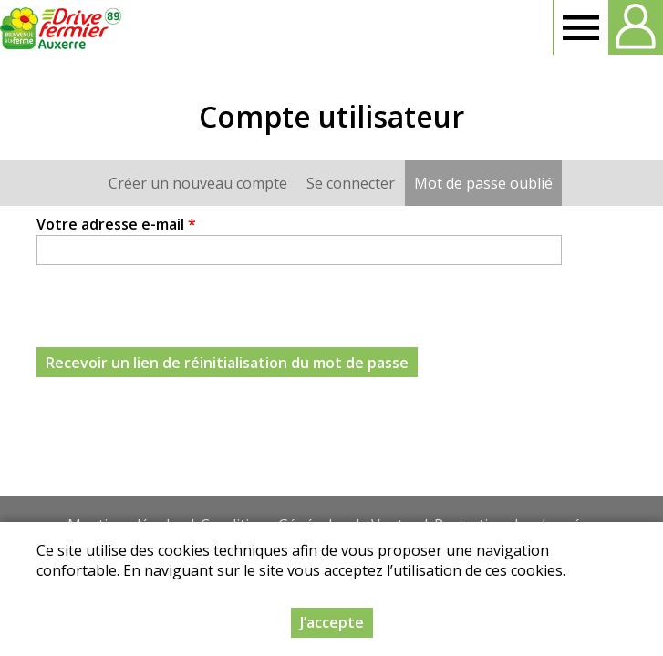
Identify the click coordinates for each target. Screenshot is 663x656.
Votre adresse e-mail (116, 224)
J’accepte (332, 622)
